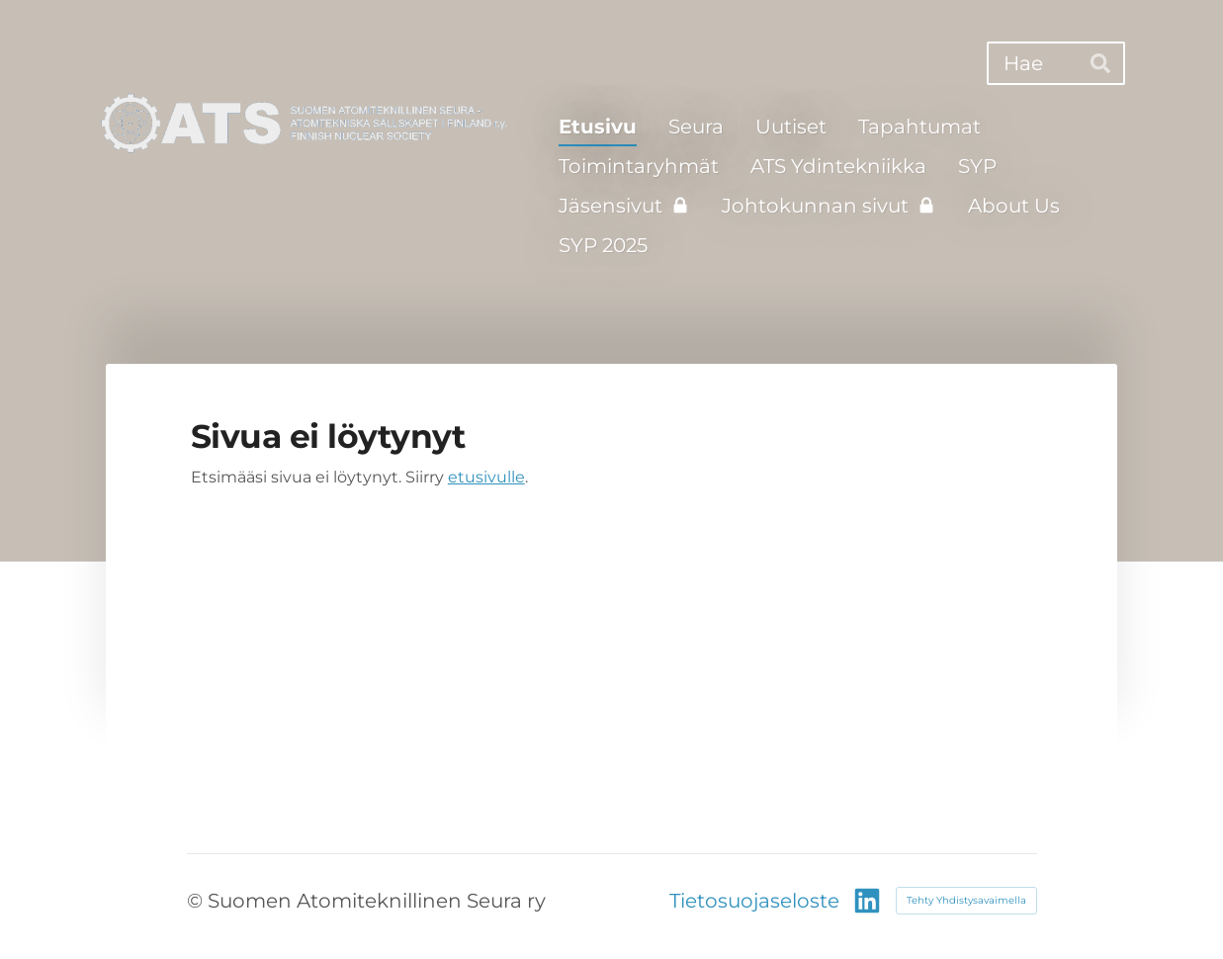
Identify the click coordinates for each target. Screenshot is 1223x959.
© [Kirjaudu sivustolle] (197, 901)
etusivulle (486, 477)
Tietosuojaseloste (754, 901)
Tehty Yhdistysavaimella (966, 900)
